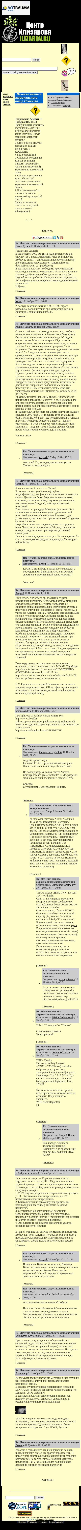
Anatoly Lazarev (24, 326)
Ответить (47, 230)
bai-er (18, 301)
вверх (5, 94)
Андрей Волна (54, 811)
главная (6, 104)
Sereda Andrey (23, 711)
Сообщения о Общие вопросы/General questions (60, 98)
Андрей (34, 119)
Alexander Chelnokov (64, 884)
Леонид (19, 1445)
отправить (8, 96)
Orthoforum (40, 1520)
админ (6, 102)
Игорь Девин (22, 246)
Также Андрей (58, 102)
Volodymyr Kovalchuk (27, 1173)
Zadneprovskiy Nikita (50, 752)
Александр (21, 1373)
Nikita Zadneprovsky (63, 1017)
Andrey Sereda (67, 979)
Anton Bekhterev (61, 1052)
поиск (5, 99)
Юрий (42, 563)
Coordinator (49, 1520)
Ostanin (19, 483)
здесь (74, 925)
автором (67, 105)
